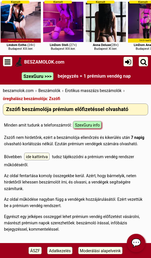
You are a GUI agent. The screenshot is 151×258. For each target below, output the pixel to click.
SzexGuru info (87, 125)
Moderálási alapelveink (100, 251)
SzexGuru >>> (37, 76)
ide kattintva (37, 156)
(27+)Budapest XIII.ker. (63, 25)
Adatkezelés (60, 251)
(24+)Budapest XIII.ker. (21, 25)
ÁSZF (35, 251)
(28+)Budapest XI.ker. (106, 25)
